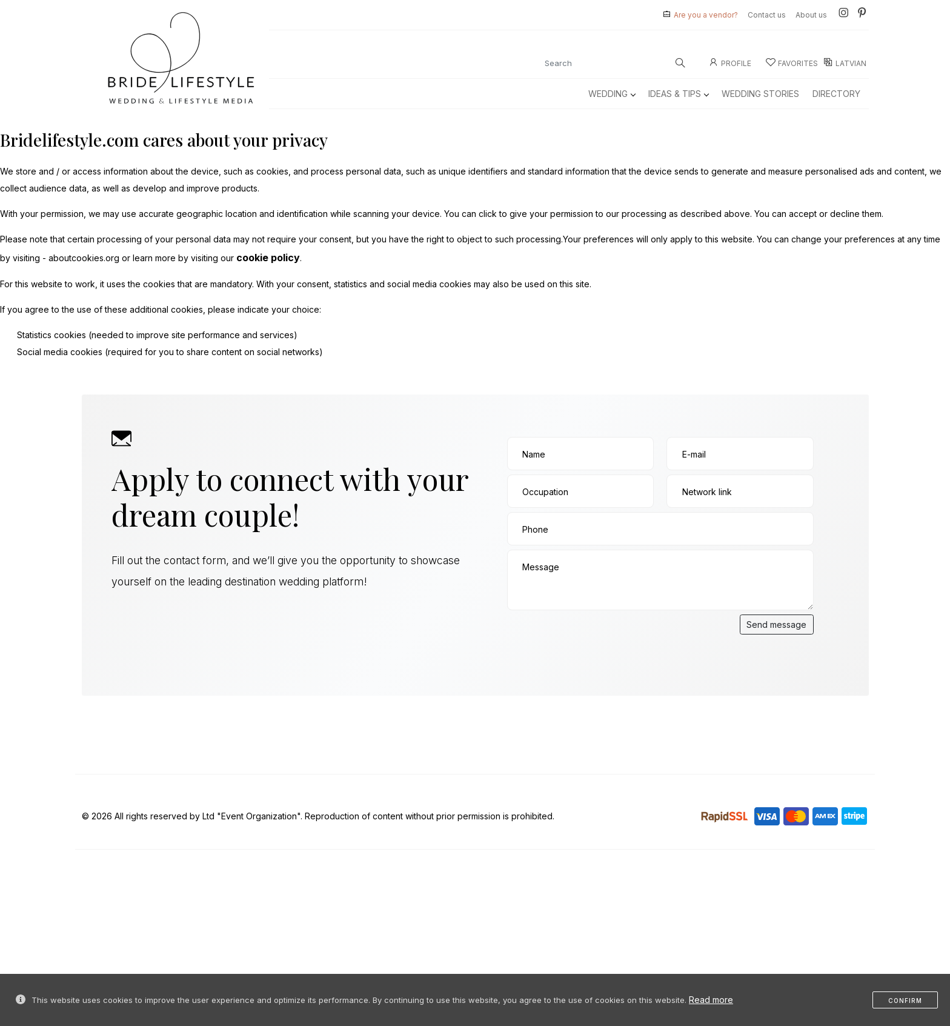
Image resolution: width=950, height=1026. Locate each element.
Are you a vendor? (706, 14)
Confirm (905, 1000)
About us (811, 14)
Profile (730, 63)
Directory (836, 93)
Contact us (767, 14)
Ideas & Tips (678, 93)
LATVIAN (845, 63)
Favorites (792, 63)
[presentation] (599, 638)
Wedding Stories (760, 93)
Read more (711, 999)
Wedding (611, 93)
